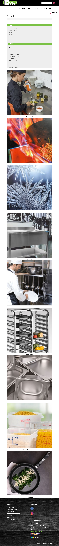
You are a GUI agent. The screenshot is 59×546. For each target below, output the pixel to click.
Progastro (26, 9)
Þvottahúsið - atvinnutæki (13, 67)
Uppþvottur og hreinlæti (14, 54)
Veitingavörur (11, 65)
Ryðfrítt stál (12, 52)
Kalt (11, 49)
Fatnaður (10, 32)
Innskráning (53, 13)
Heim (9, 19)
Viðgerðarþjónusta (36, 9)
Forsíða (10, 9)
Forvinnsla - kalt (13, 45)
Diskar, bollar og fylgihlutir (14, 28)
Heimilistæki (11, 36)
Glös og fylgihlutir (12, 34)
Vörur (15, 9)
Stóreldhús (15, 19)
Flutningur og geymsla (14, 56)
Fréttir (20, 9)
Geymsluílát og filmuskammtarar (16, 60)
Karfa (55, 3)
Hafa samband (47, 9)
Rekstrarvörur (11, 41)
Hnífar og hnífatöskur (13, 38)
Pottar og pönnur (13, 62)
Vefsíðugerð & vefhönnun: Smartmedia (44, 543)
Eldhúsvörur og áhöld (13, 30)
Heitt (11, 47)
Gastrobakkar (13, 58)
